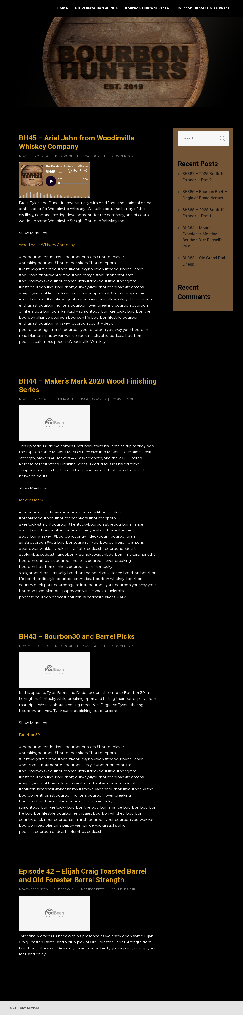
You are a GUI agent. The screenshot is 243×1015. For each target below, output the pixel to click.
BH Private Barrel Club (96, 8)
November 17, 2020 (34, 399)
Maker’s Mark (31, 500)
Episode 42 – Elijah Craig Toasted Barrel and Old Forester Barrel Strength (83, 875)
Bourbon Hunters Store (147, 8)
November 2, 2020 (33, 889)
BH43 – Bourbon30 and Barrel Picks (77, 636)
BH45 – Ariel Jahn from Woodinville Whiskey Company (76, 142)
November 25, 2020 (34, 156)
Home (62, 8)
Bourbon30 (29, 734)
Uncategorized (93, 156)
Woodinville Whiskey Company (47, 244)
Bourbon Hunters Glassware (203, 8)
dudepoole (65, 156)
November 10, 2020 (34, 646)
